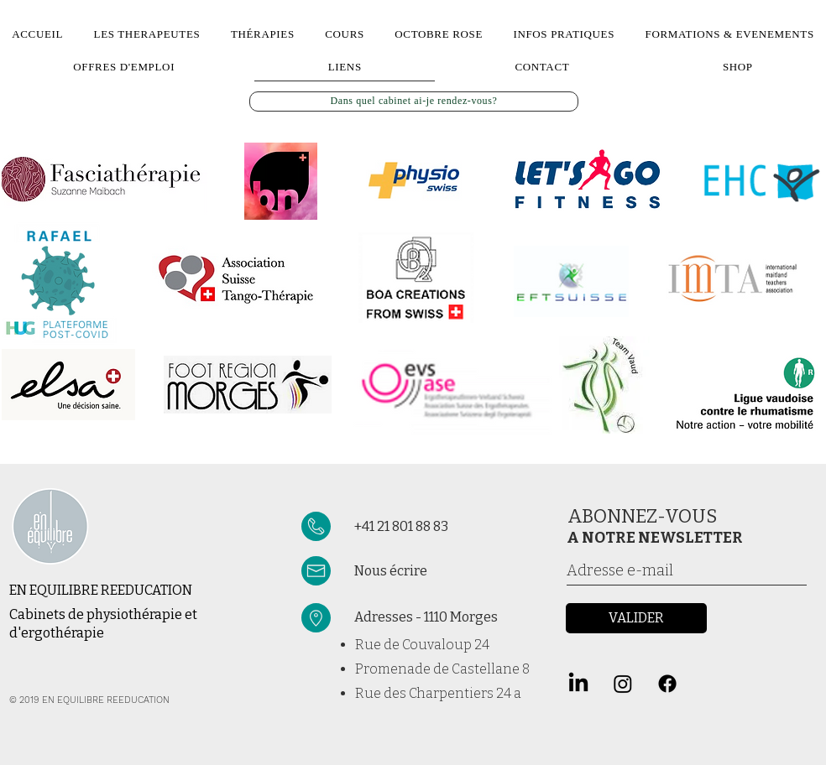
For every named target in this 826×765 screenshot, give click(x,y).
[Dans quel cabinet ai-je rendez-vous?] (413, 101)
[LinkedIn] (578, 683)
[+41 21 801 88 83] (440, 527)
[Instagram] (623, 683)
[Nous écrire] (451, 571)
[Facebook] (667, 683)
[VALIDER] (636, 618)
